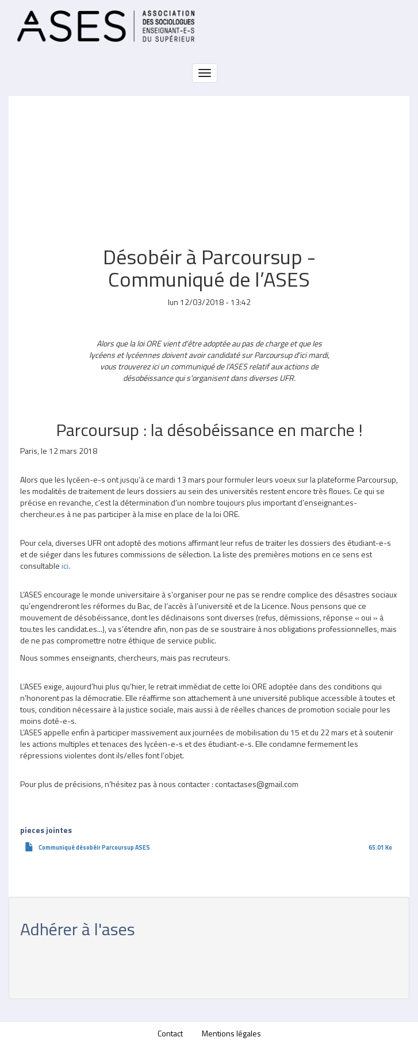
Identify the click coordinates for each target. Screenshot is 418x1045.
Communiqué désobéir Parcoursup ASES (94, 847)
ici (65, 566)
